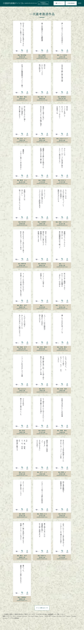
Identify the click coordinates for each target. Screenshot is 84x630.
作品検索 (50, 614)
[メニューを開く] (79, 3)
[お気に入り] (17, 51)
